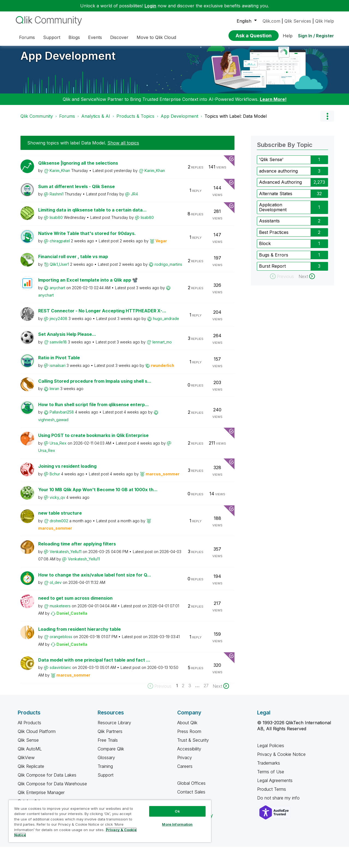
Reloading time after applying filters (77, 548)
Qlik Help (324, 21)
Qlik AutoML (30, 753)
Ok (177, 811)
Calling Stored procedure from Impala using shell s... (94, 385)
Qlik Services (297, 21)
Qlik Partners (110, 735)
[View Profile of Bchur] (55, 478)
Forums (67, 120)
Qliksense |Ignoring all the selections (78, 167)
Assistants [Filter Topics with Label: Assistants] (269, 225)
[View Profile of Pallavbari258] (62, 416)
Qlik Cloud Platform (37, 735)
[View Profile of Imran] (54, 392)
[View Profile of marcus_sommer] (162, 478)
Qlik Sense (28, 744)
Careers (184, 770)
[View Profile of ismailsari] (57, 369)
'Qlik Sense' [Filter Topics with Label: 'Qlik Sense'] (271, 163)
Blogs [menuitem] (74, 37)
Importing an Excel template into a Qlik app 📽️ (88, 284)
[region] (110, 821)
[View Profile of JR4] (134, 198)
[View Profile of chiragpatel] (60, 245)
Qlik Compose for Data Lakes (47, 779)
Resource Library (114, 726)
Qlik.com (271, 21)
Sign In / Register (316, 35)
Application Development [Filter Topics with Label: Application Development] (273, 211)
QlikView (26, 761)
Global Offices (191, 787)
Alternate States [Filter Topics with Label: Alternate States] (275, 197)
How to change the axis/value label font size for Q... (94, 579)
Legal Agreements (275, 784)
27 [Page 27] (206, 689)
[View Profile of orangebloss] (61, 640)
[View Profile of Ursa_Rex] (58, 447)
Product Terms (271, 793)
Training (105, 770)
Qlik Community (36, 120)
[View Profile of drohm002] (59, 525)
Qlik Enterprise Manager (41, 796)
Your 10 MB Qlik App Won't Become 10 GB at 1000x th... (98, 493)
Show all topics (123, 147)
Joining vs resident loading (67, 470)
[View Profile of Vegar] (161, 245)
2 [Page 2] (183, 689)
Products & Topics (135, 120)
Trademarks (268, 767)
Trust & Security (193, 744)
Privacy (184, 761)
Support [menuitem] (51, 37)
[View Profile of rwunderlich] (162, 369)
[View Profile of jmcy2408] (58, 322)
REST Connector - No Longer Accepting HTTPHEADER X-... (102, 315)
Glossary (106, 761)
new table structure (60, 517)
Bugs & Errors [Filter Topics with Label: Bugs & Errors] (273, 259)
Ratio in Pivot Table (59, 361)
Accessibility (189, 753)
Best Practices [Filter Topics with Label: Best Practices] (273, 236)
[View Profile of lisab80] (56, 221)
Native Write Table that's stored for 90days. (87, 237)
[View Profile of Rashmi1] (57, 198)
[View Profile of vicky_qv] (57, 501)
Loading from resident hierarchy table (79, 633)
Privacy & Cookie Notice (281, 758)
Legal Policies (270, 749)
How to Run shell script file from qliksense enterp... (93, 408)
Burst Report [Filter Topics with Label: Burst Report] (272, 270)
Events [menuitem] (95, 37)
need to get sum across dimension (75, 602)
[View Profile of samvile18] (58, 346)
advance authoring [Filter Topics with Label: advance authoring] (278, 175)
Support (105, 779)
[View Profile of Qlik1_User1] (59, 268)
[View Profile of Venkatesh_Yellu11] (66, 555)
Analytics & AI (95, 120)
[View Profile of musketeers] (60, 610)
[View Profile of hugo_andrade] (166, 322)
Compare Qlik (111, 753)
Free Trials (108, 744)
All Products (29, 726)
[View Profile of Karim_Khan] (60, 174)
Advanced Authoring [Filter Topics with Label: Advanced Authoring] (280, 186)
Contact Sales (191, 796)
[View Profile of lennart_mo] (162, 346)
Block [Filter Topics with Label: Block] (265, 247)
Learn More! (273, 103)
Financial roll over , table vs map (73, 260)
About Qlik (187, 726)
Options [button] (327, 120)
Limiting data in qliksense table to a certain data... (92, 214)
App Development (68, 60)
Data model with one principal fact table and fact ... (94, 664)
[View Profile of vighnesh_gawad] (53, 423)
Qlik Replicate (31, 770)
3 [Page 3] (189, 689)
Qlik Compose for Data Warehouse (52, 787)
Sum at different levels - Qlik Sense (76, 190)
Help (288, 35)
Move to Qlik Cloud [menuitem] (156, 37)
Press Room (189, 735)
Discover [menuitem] (119, 37)
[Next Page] (221, 690)
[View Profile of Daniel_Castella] (71, 617)
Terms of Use (270, 775)
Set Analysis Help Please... (67, 338)
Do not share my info (279, 802)
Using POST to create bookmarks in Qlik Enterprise (93, 439)
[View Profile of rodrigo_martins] (168, 268)
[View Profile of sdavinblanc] (60, 671)
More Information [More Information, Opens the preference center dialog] (177, 824)
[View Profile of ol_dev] (56, 586)
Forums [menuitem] (27, 37)
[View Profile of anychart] (57, 291)
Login (150, 5)
